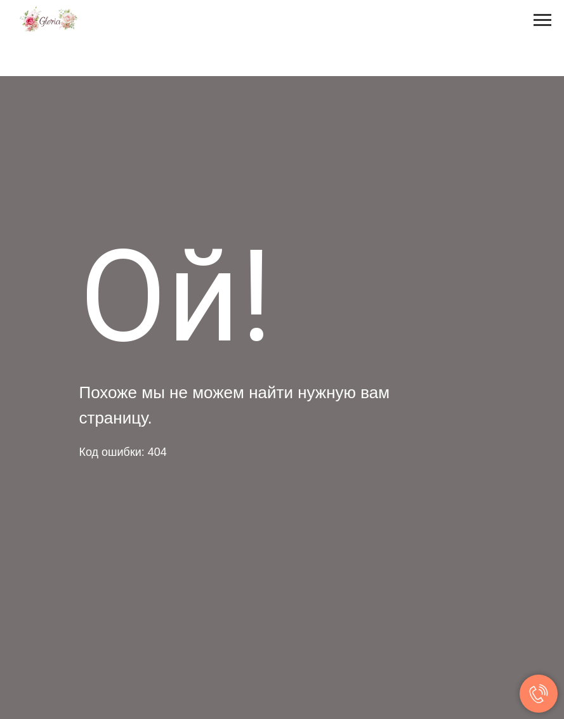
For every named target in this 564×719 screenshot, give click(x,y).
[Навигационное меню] (542, 20)
